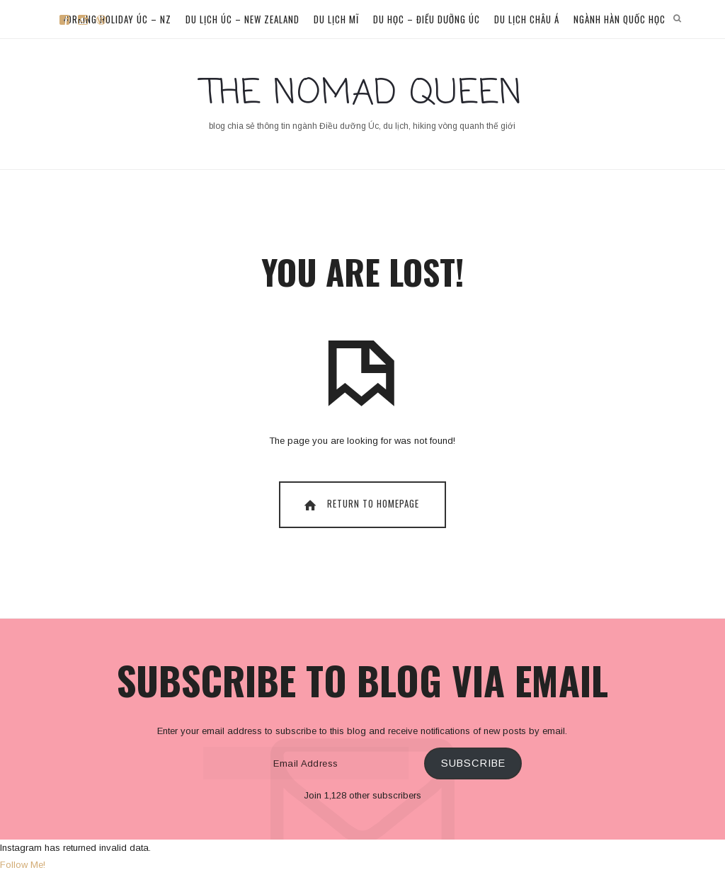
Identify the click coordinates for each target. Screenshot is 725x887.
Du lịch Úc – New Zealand (242, 19)
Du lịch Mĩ (336, 19)
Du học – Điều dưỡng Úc (426, 19)
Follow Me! (22, 864)
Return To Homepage (360, 504)
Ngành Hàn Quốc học (619, 19)
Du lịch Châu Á (526, 19)
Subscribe (473, 763)
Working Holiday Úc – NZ (115, 19)
